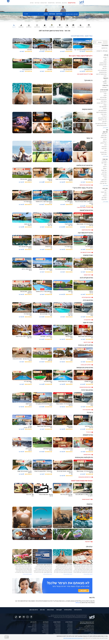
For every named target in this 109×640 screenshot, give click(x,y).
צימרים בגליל (69, 633)
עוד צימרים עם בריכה (88, 319)
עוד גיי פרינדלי (89, 432)
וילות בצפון (34, 625)
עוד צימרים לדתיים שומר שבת (86, 252)
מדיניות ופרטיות (78, 610)
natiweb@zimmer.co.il (89, 631)
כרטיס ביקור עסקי (33, 610)
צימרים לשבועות (71, 3)
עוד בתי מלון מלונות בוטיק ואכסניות (85, 477)
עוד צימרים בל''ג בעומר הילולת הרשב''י (84, 207)
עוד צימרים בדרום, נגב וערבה (86, 364)
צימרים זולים (46, 625)
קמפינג (47, 633)
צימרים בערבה (69, 629)
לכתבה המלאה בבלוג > (27, 574)
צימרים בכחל (58, 628)
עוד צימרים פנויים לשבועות (87, 230)
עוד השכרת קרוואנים (88, 275)
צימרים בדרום (69, 626)
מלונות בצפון (34, 631)
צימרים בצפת (57, 632)
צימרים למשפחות (51, 2)
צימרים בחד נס (57, 625)
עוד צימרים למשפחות (88, 454)
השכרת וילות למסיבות (32, 626)
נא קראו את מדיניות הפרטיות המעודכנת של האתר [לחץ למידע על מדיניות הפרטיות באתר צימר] (73, 638)
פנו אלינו (78, 602)
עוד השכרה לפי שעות (88, 342)
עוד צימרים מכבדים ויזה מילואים (86, 185)
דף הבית (92, 632)
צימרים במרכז (69, 625)
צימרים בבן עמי (57, 631)
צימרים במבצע (45, 624)
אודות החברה (91, 633)
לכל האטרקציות (88, 541)
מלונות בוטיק (33, 629)
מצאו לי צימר (37, 2)
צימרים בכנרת (69, 631)
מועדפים (31, 2)
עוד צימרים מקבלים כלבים (87, 297)
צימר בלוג (42, 610)
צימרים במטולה (57, 629)
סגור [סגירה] (6, 637)
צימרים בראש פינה (56, 633)
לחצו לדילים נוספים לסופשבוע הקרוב (84, 74)
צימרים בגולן (70, 632)
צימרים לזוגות (58, 2)
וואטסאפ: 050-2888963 (89, 626)
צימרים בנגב (70, 628)
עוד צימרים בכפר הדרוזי (87, 409)
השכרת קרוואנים (43, 2)
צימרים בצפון (64, 2)
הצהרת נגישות (50, 610)
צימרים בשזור (57, 626)
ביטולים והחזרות (68, 610)
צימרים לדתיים (45, 628)
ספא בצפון (34, 628)
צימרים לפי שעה (45, 632)
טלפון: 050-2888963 (90, 625)
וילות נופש (34, 624)
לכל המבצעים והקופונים (86, 499)
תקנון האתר (59, 610)
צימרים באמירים (57, 624)
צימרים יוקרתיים (45, 626)
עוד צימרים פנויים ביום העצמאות (86, 387)
